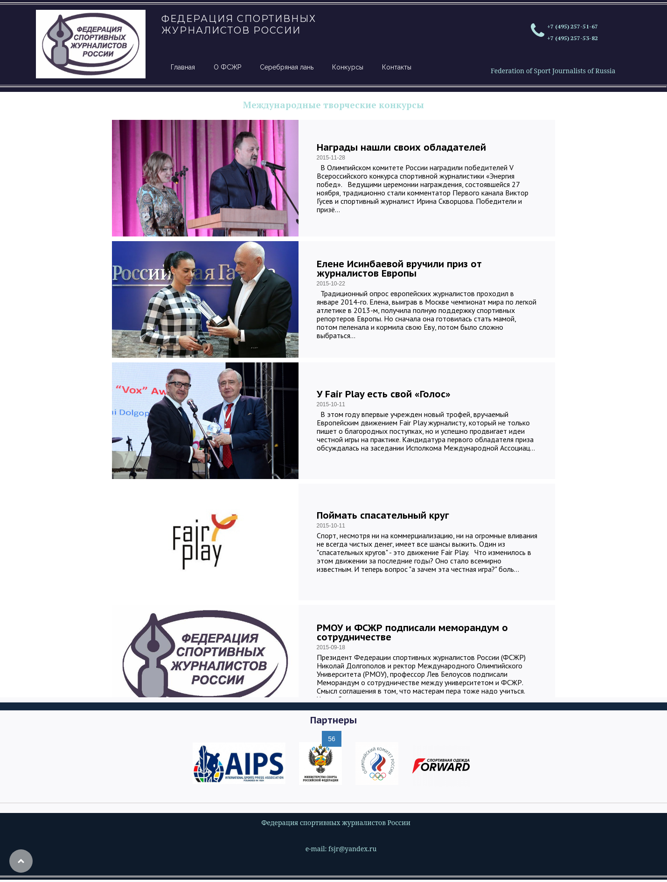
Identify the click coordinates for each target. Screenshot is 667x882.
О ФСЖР (227, 67)
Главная (183, 67)
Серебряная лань (286, 67)
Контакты (396, 67)
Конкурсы (347, 67)
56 (331, 739)
